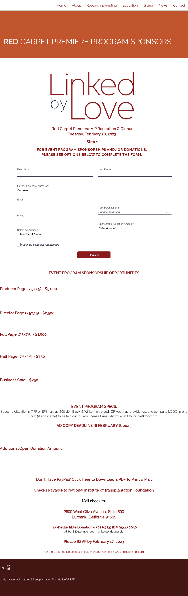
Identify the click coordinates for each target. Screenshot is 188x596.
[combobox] (53, 234)
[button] (76, 5)
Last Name (105, 169)
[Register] (93, 254)
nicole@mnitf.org (145, 416)
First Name (23, 169)
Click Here (81, 479)
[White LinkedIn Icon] (2, 567)
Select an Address (27, 230)
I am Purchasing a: (109, 207)
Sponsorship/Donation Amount (116, 224)
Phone (20, 215)
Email (20, 199)
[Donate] (8, 567)
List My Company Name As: (33, 186)
